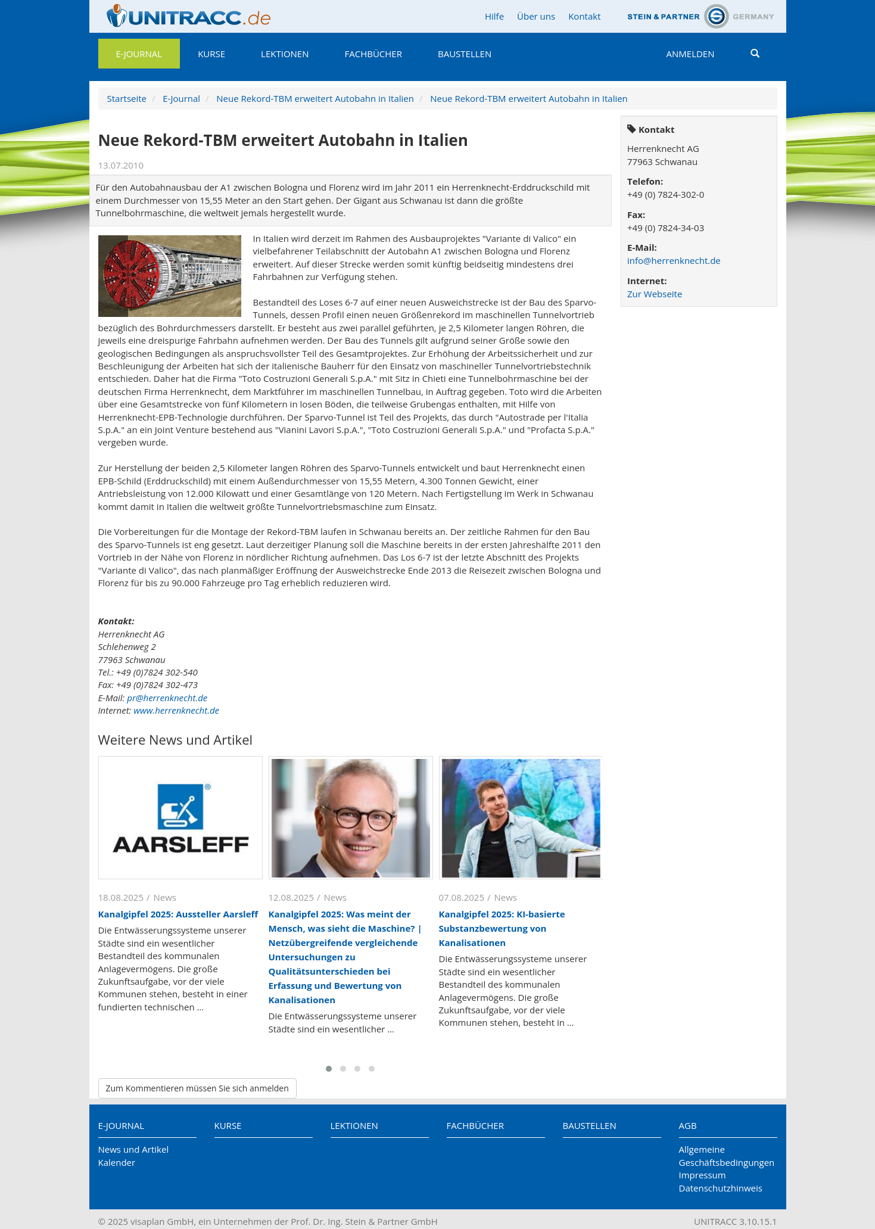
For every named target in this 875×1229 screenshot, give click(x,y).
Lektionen (285, 54)
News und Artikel (133, 1149)
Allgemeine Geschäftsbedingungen (727, 1155)
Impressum (702, 1175)
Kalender (117, 1162)
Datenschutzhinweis (720, 1188)
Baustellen (464, 54)
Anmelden (691, 54)
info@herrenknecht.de (674, 260)
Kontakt (584, 16)
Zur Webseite (654, 294)
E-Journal (139, 54)
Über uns (536, 16)
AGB (688, 1125)
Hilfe (494, 16)
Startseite (127, 98)
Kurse (211, 54)
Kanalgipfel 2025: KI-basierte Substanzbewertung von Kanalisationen (502, 928)
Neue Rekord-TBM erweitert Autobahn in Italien (315, 98)
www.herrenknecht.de (176, 710)
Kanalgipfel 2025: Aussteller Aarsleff (178, 914)
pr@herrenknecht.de (167, 698)
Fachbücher (373, 54)
